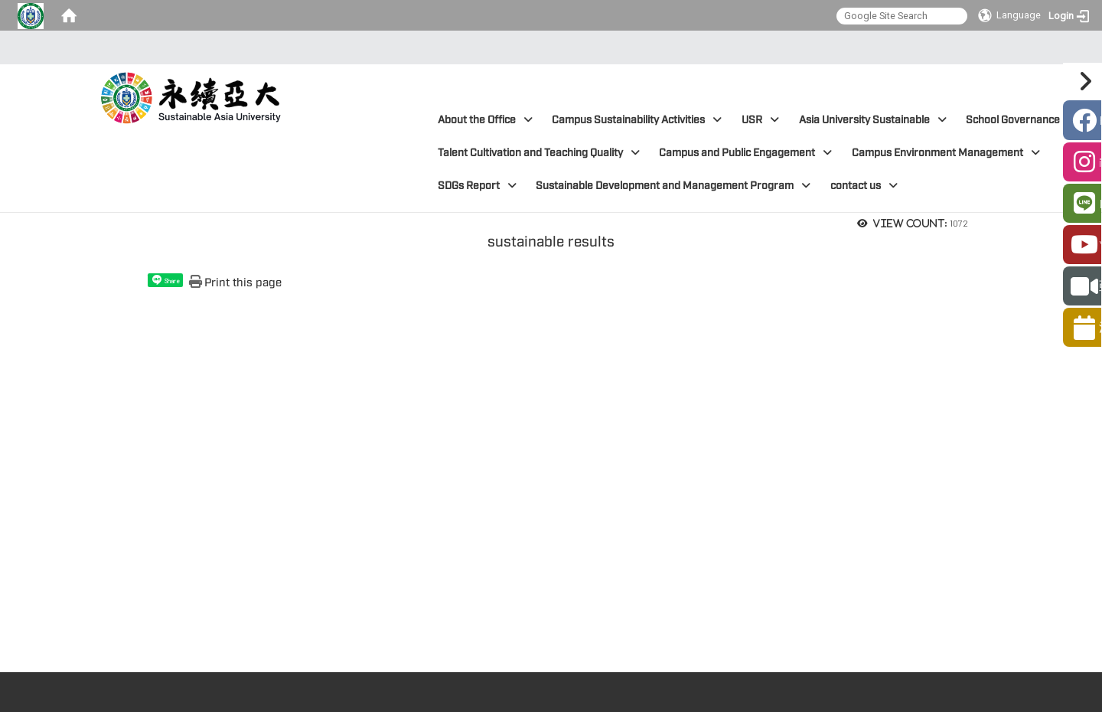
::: (546, 47)
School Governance (1021, 119)
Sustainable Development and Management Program (673, 185)
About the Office (485, 119)
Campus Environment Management (946, 152)
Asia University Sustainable (873, 119)
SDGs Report (477, 185)
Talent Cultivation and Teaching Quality (539, 152)
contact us (864, 185)
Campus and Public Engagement (745, 152)
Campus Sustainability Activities (637, 119)
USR (760, 119)
